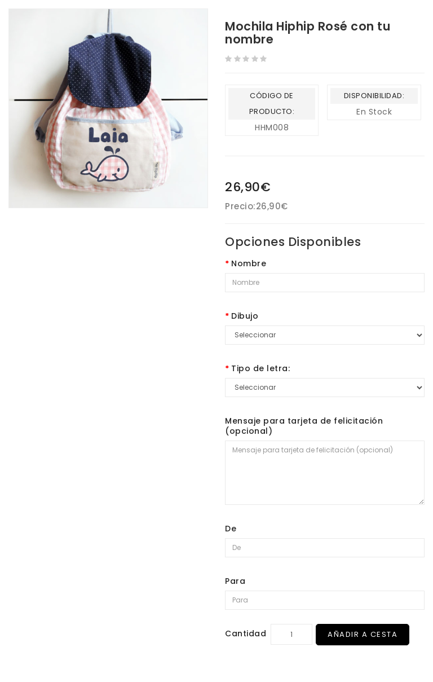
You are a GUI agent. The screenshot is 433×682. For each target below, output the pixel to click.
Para (235, 581)
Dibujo (244, 316)
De (230, 528)
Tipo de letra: (260, 368)
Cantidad (245, 633)
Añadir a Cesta (362, 634)
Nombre (248, 263)
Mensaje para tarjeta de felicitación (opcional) (304, 426)
